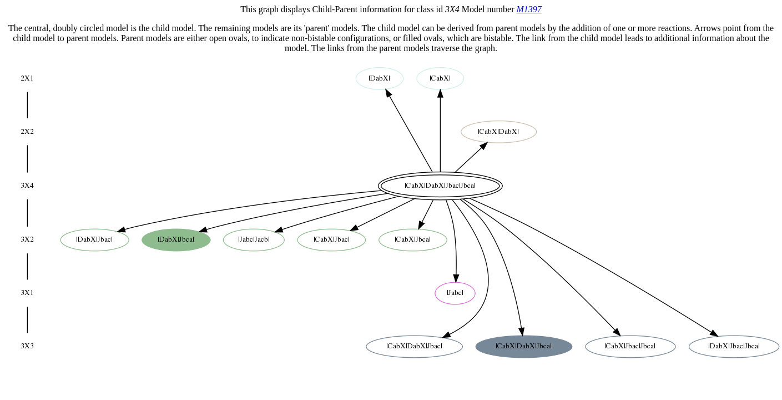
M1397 (528, 9)
